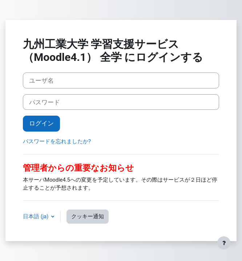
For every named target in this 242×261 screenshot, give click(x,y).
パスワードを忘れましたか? (57, 141)
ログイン (41, 123)
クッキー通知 (87, 216)
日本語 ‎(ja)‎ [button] (36, 216)
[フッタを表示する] (223, 242)
